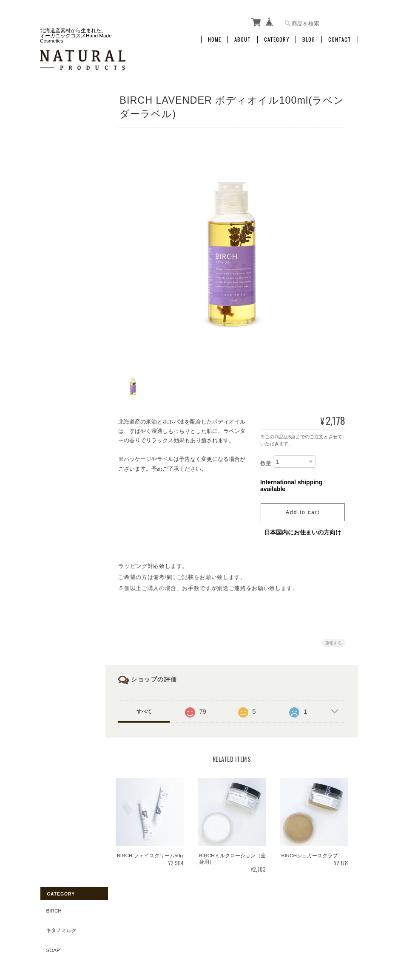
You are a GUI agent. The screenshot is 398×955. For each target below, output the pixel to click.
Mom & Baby (61, 181)
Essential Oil (63, 326)
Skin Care (58, 247)
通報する (333, 638)
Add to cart (303, 508)
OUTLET (55, 287)
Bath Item (58, 161)
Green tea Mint (66, 346)
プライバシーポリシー (264, 912)
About (242, 37)
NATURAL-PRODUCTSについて (193, 912)
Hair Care (59, 227)
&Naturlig (59, 366)
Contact (339, 37)
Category (276, 37)
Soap (52, 141)
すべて (146, 707)
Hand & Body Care (68, 204)
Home (214, 37)
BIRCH (53, 102)
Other (54, 267)
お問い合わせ (60, 461)
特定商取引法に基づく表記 (68, 437)
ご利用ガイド (60, 414)
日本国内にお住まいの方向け (302, 528)
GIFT (51, 307)
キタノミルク (60, 121)
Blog (308, 37)
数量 (265, 459)
